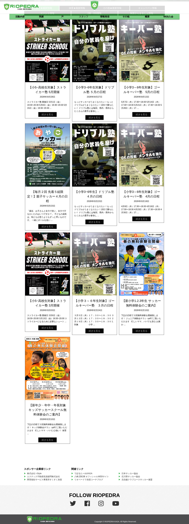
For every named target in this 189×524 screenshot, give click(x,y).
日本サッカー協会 (130, 473)
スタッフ (83, 16)
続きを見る (47, 114)
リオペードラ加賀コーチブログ (88, 480)
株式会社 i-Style (34, 473)
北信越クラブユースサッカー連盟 (137, 480)
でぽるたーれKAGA (83, 473)
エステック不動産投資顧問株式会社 (43, 476)
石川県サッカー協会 (131, 476)
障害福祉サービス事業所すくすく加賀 (44, 480)
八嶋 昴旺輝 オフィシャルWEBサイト (92, 476)
